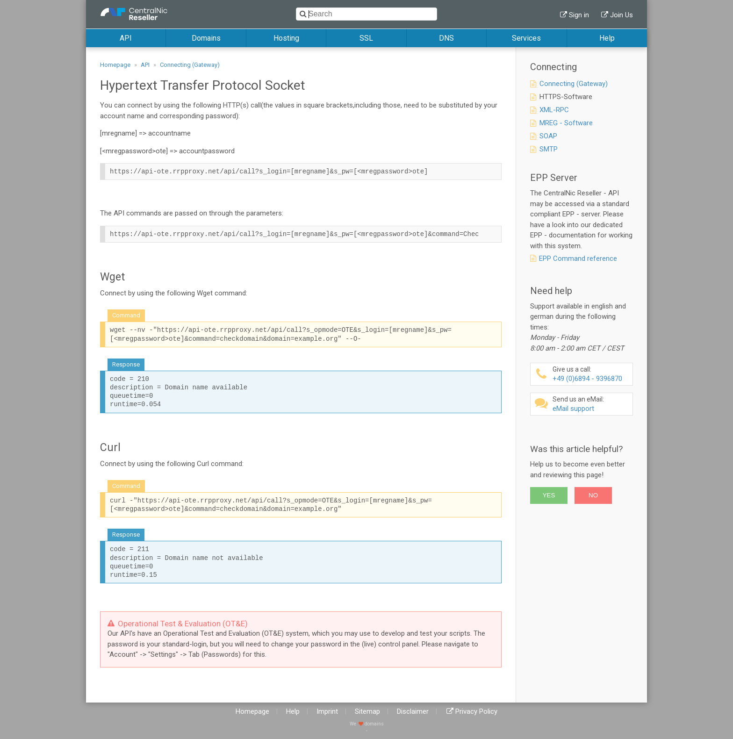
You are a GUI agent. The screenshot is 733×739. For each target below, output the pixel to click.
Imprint (327, 711)
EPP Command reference (578, 258)
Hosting (286, 38)
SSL (366, 38)
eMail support (591, 404)
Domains (206, 38)
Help (607, 38)
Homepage (115, 64)
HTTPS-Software (565, 97)
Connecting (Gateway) (190, 64)
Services (526, 38)
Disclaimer (413, 711)
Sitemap (367, 711)
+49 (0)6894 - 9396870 (591, 374)
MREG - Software (566, 123)
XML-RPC (554, 110)
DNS (446, 38)
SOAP (548, 136)
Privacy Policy (476, 711)
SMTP (548, 149)
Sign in (579, 15)
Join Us (621, 15)
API (126, 38)
